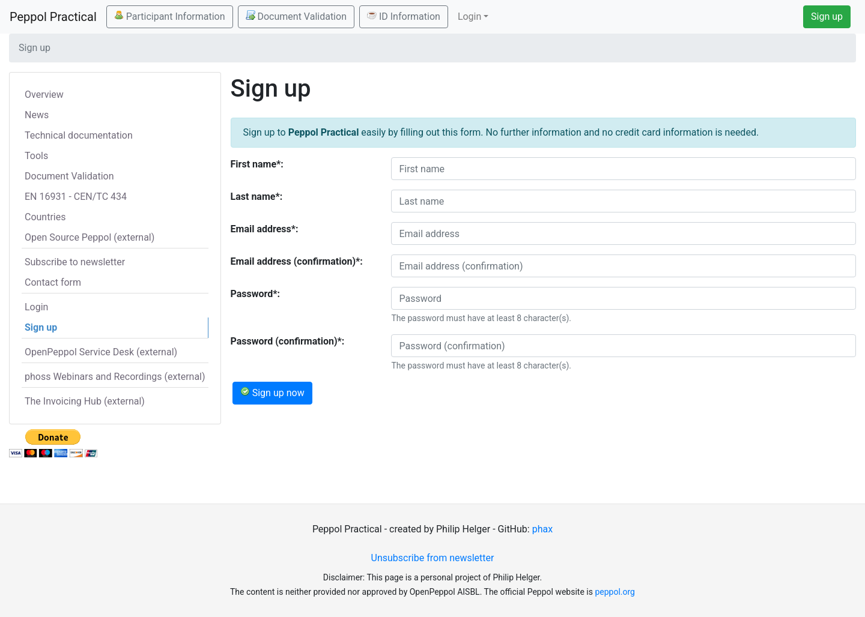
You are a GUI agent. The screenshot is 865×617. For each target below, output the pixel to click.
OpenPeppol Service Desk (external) (101, 352)
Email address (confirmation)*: (297, 261)
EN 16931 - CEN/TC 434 (76, 196)
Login (36, 307)
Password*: (256, 293)
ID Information (403, 16)
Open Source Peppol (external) (89, 237)
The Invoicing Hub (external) (85, 401)
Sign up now (272, 393)
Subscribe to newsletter (75, 262)
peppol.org (615, 592)
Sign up (827, 16)
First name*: (257, 164)
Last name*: (257, 196)
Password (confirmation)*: (288, 341)
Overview (44, 94)
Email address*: (265, 229)
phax (542, 529)
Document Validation (296, 16)
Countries (45, 217)
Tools (36, 155)
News (37, 115)
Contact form (53, 282)
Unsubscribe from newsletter (432, 558)
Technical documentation (79, 135)
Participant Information (169, 16)
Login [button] (469, 16)
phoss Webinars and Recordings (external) (115, 376)
